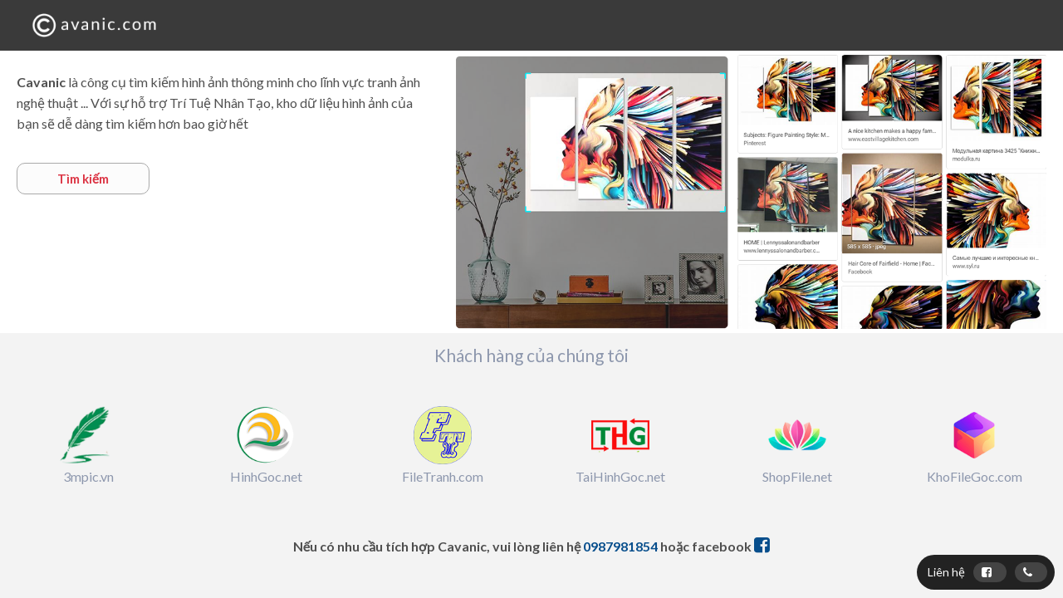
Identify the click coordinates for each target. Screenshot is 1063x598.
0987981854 (620, 546)
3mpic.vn (88, 476)
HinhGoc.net (266, 476)
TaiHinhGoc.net (620, 476)
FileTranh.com (442, 476)
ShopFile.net (797, 476)
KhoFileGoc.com (974, 476)
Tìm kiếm (83, 178)
